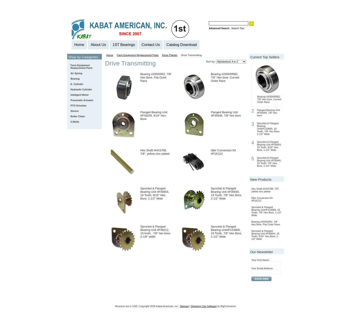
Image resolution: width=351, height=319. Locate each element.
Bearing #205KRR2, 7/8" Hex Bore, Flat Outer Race (156, 77)
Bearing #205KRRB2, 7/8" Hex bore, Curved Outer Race (225, 77)
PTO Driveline (78, 105)
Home (109, 55)
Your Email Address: (262, 268)
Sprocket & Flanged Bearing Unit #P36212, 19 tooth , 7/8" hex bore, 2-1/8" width (155, 231)
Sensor (75, 111)
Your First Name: (260, 260)
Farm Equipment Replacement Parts (83, 66)
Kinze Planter (170, 55)
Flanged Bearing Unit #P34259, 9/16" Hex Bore (153, 116)
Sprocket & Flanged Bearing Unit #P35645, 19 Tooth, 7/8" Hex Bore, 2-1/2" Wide (226, 193)
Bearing (83, 78)
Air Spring (76, 73)
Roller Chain (83, 116)
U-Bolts (75, 121)
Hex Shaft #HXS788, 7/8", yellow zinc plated (154, 152)
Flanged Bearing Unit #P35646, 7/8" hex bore (226, 114)
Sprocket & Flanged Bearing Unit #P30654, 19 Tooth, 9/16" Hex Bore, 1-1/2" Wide (154, 193)
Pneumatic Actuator (82, 100)
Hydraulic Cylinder (81, 89)
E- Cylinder (77, 84)
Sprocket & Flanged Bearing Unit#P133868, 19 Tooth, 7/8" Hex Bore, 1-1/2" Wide (226, 231)
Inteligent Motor (80, 94)
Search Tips (237, 28)
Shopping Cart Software (203, 306)
